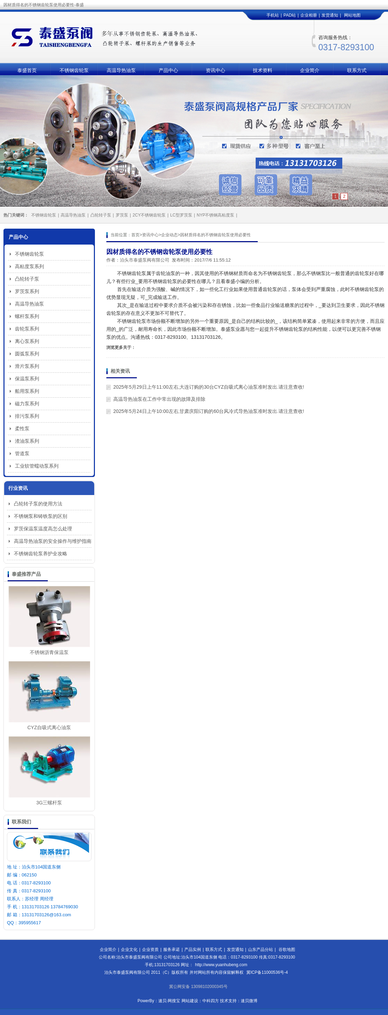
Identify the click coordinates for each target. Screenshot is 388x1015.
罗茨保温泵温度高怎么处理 (43, 528)
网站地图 (352, 15)
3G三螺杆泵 (49, 802)
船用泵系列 (27, 391)
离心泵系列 (27, 341)
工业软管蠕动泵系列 (37, 466)
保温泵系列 (27, 378)
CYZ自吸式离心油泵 (49, 727)
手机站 (272, 15)
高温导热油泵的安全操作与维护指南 (52, 541)
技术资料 (262, 70)
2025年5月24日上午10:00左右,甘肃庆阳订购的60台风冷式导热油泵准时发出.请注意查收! (208, 411)
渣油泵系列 (27, 441)
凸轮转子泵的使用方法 (38, 503)
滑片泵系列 (27, 366)
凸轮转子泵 (100, 215)
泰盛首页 (27, 70)
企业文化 (129, 949)
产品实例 (192, 949)
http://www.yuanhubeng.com (221, 964)
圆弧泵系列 (27, 353)
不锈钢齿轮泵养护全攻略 (40, 553)
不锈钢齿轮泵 (74, 70)
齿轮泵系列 (27, 329)
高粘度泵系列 (29, 266)
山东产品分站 (260, 949)
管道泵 (22, 453)
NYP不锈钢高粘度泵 (216, 215)
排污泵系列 (27, 416)
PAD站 (289, 15)
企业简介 (309, 70)
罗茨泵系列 (27, 291)
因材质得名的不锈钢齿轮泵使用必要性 (215, 234)
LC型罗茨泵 (181, 215)
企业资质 (150, 949)
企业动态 (169, 234)
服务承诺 (171, 949)
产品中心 (168, 70)
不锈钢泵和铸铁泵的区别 (40, 516)
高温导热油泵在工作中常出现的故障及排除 (159, 399)
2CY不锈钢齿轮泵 (149, 215)
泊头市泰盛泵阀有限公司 (144, 260)
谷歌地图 (287, 949)
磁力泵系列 (27, 403)
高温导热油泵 (121, 70)
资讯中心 (215, 70)
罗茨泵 (122, 215)
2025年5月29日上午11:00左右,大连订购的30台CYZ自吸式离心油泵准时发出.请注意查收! (208, 387)
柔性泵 (22, 428)
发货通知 (329, 15)
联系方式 (357, 70)
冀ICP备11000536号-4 (267, 972)
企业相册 (308, 15)
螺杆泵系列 (27, 316)
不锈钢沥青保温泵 (49, 652)
